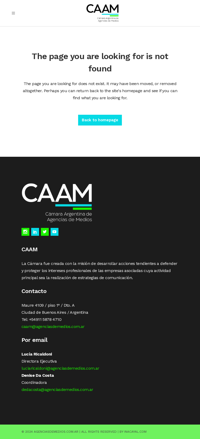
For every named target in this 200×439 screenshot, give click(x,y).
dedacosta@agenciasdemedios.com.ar (57, 389)
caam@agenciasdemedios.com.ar (53, 326)
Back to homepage (100, 120)
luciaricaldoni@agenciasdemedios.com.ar (60, 368)
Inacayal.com (135, 431)
